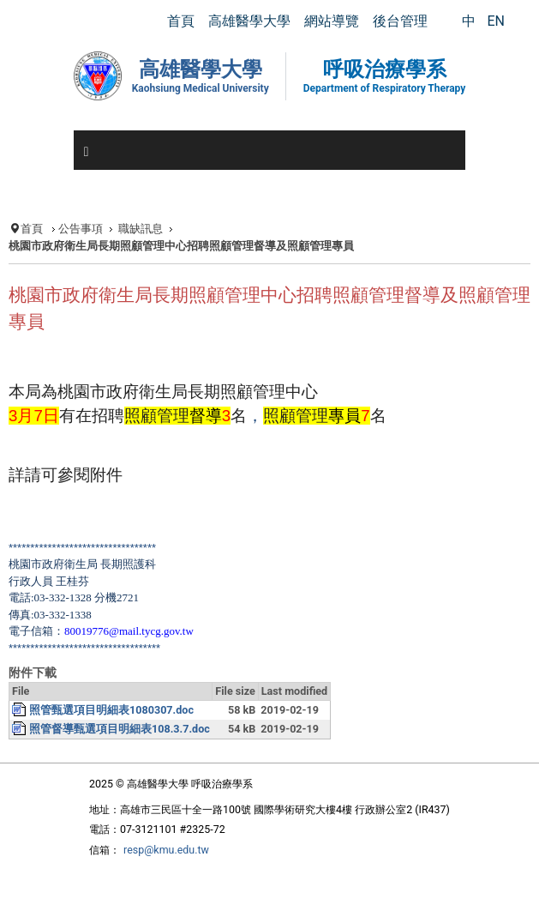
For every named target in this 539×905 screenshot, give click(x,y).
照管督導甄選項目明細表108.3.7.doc (119, 728)
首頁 (32, 228)
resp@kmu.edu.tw (166, 849)
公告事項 (80, 228)
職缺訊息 (140, 228)
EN (496, 21)
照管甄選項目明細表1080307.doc (111, 709)
